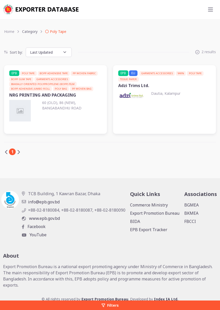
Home (9, 31)
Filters (110, 305)
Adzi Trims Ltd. (133, 85)
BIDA (135, 221)
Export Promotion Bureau (154, 213)
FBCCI (190, 221)
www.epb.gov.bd (41, 218)
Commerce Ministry (149, 205)
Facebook (33, 226)
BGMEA (191, 205)
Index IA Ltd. (166, 299)
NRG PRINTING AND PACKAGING (42, 95)
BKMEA (191, 213)
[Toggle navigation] (210, 9)
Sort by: (13, 52)
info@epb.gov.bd (41, 202)
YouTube (34, 235)
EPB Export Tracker (148, 229)
